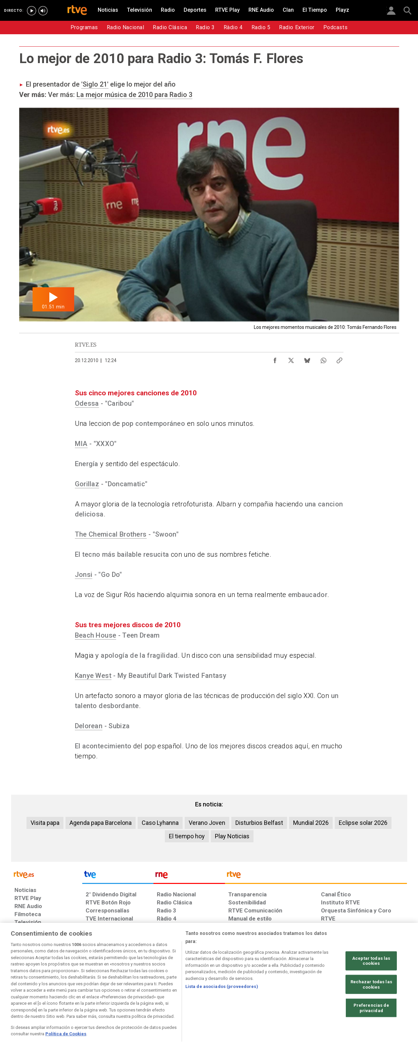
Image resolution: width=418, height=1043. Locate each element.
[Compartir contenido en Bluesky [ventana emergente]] (307, 358)
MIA (81, 444)
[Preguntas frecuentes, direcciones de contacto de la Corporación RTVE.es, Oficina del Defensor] (324, 991)
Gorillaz (87, 484)
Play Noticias (232, 836)
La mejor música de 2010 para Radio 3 (134, 95)
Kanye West (93, 676)
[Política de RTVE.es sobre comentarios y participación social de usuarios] (377, 991)
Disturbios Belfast (259, 822)
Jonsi (84, 574)
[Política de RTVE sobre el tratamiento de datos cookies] (136, 991)
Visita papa (45, 822)
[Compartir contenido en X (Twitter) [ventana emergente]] (291, 358)
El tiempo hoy (187, 836)
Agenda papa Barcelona (100, 822)
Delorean (89, 726)
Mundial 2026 (311, 822)
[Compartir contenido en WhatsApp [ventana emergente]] (323, 358)
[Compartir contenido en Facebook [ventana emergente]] (275, 358)
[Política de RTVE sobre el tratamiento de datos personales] (75, 991)
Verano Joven (207, 822)
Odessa (87, 403)
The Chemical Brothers (111, 534)
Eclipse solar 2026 (363, 822)
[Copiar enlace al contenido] (339, 358)
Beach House (96, 635)
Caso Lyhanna (160, 822)
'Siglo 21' (94, 84)
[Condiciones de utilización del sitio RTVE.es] (25, 991)
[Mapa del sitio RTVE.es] (289, 991)
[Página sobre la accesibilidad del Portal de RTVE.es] (248, 991)
